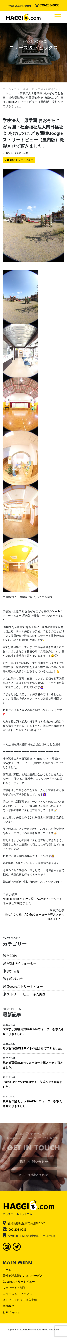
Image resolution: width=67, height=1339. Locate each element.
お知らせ (13, 971)
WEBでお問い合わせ (33, 1175)
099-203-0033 (49, 5)
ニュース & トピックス (17, 1293)
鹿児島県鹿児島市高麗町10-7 (26, 1223)
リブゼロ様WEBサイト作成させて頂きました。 (33, 1048)
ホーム (7, 1269)
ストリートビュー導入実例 (26, 994)
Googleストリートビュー (18, 159)
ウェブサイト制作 (14, 1287)
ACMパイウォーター (21, 963)
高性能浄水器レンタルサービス (23, 1275)
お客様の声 (15, 979)
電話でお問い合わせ (33, 1161)
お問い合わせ (11, 1312)
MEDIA (12, 956)
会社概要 (8, 1306)
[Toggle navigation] (57, 16)
